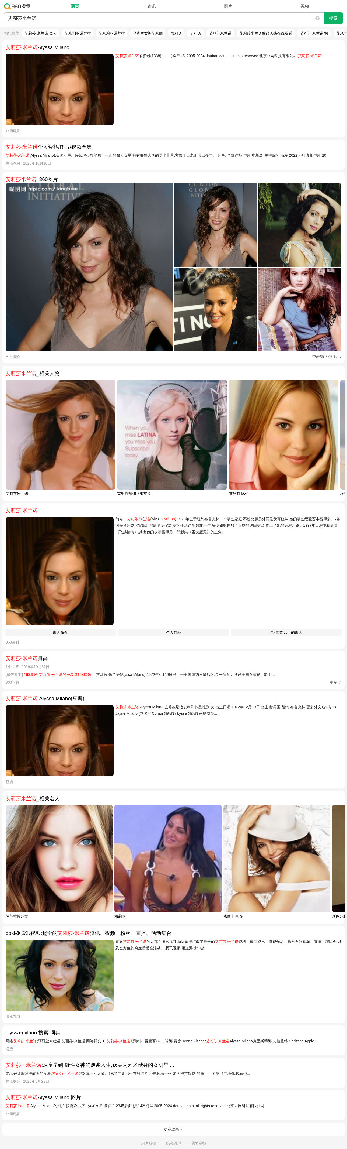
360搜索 (18, 6)
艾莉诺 (195, 33)
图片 (228, 6)
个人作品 (173, 632)
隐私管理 (173, 1143)
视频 (304, 6)
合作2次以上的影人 (286, 632)
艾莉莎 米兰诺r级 (314, 33)
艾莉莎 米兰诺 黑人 (40, 33)
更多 (333, 682)
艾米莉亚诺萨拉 (112, 33)
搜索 (333, 18)
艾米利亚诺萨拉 (78, 33)
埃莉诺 (176, 33)
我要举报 (198, 1143)
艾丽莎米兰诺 (220, 33)
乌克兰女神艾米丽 (148, 33)
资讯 (151, 6)
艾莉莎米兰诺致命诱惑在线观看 (265, 33)
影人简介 (61, 632)
